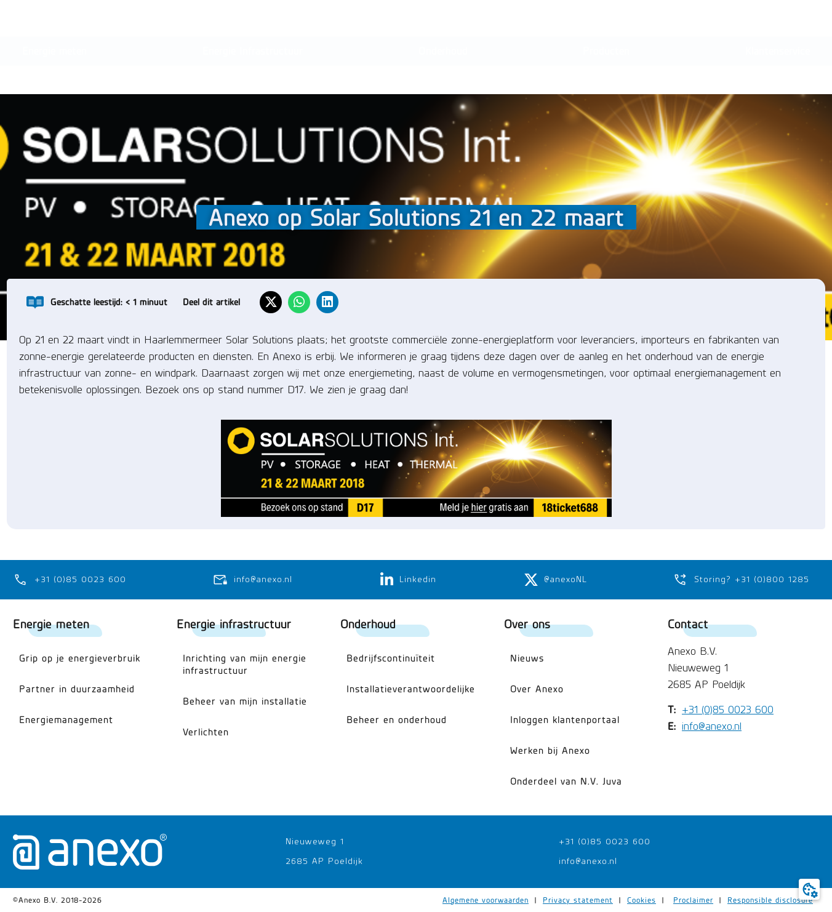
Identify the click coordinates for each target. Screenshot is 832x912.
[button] (723, 20)
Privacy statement (578, 900)
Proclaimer (693, 900)
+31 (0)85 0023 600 (728, 710)
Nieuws (527, 658)
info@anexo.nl (712, 727)
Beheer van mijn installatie (245, 701)
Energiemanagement (66, 720)
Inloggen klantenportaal (565, 720)
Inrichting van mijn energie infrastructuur (244, 664)
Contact (688, 623)
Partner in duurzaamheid (77, 689)
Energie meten (51, 623)
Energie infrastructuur (234, 623)
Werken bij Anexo (550, 750)
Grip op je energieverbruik (79, 658)
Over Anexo (537, 689)
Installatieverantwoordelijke (410, 689)
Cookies (641, 900)
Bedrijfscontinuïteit (390, 658)
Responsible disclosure (770, 900)
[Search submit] (493, 20)
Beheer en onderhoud (396, 720)
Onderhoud (368, 623)
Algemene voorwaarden (485, 900)
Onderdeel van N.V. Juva (566, 781)
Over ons (527, 623)
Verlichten (206, 732)
